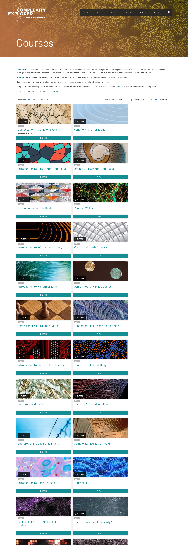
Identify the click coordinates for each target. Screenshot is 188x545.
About (143, 12)
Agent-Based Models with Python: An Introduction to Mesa (109, 343)
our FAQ (59, 91)
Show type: (21, 99)
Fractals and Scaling (106, 385)
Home (86, 12)
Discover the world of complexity (30, 520)
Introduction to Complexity (27, 387)
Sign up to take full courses (105, 520)
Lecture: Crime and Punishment (30, 300)
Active (122, 100)
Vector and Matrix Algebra (146, 171)
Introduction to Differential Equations (107, 131)
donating (119, 87)
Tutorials (47, 100)
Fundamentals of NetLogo (66, 258)
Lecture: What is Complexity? (66, 342)
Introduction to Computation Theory (31, 258)
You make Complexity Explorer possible (72, 520)
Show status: (109, 99)
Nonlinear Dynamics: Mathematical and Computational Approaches (68, 432)
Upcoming (134, 100)
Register (182, 2)
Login (174, 2)
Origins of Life (139, 385)
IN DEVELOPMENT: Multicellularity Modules (33, 342)
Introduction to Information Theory (105, 173)
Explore (129, 12)
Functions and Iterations (71, 129)
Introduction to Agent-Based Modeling (32, 478)
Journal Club (138, 298)
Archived (148, 100)
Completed (162, 100)
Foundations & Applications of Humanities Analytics (144, 431)
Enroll (34, 141)
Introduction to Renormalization (28, 216)
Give (58, 516)
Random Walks (64, 171)
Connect (139, 515)
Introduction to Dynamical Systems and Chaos (71, 387)
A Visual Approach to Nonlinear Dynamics (31, 430)
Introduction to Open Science (106, 300)
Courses (113, 12)
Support (158, 12)
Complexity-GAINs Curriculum (67, 300)
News (98, 12)
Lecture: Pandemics (106, 256)
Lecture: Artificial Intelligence (141, 258)
